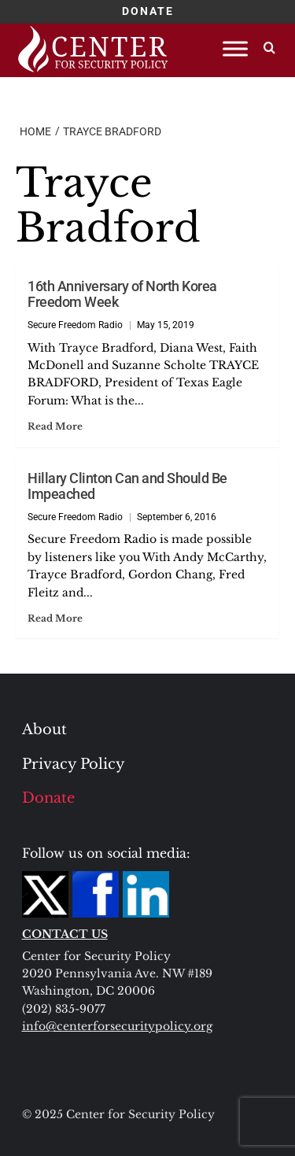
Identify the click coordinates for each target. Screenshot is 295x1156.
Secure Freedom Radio (75, 325)
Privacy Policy (73, 764)
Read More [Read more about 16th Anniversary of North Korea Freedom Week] (55, 426)
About (44, 729)
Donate (48, 798)
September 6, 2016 (176, 517)
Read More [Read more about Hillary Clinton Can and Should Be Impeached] (55, 618)
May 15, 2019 (165, 325)
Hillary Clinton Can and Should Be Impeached (127, 486)
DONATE (148, 11)
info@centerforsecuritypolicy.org (117, 1026)
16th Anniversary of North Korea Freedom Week (122, 294)
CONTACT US (65, 934)
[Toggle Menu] (235, 48)
